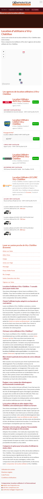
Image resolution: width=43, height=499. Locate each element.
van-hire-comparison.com (10, 487)
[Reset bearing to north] (3, 57)
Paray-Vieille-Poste (9, 270)
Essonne (28, 192)
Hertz (35, 336)
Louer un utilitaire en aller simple (27, 417)
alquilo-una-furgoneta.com (10, 485)
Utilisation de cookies (8, 469)
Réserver (35, 102)
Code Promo (5, 475)
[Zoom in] (3, 51)
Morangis (6, 266)
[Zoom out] (3, 54)
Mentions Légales (6, 472)
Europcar (5, 338)
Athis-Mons (6, 255)
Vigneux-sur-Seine (8, 282)
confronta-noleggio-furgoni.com (12, 489)
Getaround (11, 353)
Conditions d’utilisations (8, 477)
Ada (12, 338)
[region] (21, 67)
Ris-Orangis (6, 274)
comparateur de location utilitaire (16, 464)
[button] (23, 52)
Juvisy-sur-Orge (8, 263)
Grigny (5, 259)
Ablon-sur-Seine (8, 251)
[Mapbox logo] (6, 84)
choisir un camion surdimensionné (19, 321)
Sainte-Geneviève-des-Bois (11, 278)
